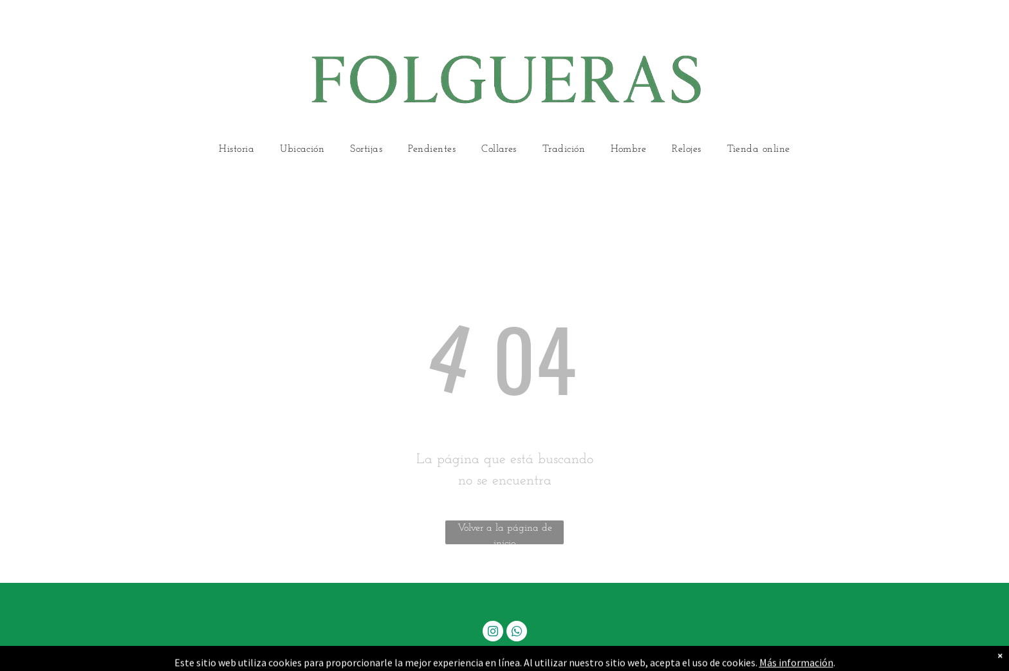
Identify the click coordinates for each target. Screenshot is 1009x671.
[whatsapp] (516, 633)
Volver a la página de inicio (505, 533)
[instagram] (493, 633)
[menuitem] (236, 149)
